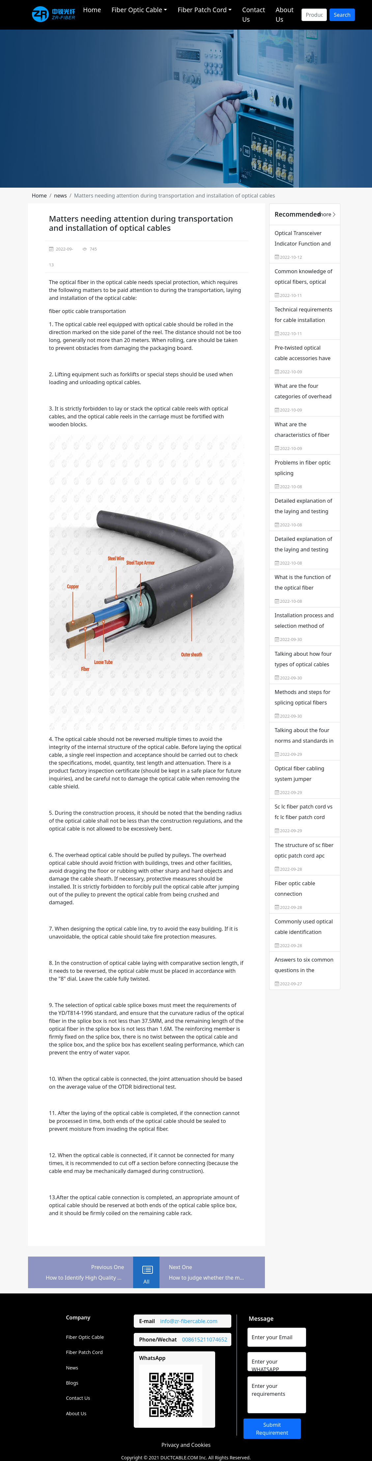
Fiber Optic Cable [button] (137, 9)
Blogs (72, 1383)
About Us (284, 14)
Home (92, 9)
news (60, 195)
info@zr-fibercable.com (188, 1321)
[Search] (314, 15)
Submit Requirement (272, 1428)
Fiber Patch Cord (84, 1352)
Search (342, 14)
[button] (39, 195)
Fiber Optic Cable (85, 1337)
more (327, 214)
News (72, 1368)
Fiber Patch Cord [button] (202, 9)
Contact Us (253, 14)
